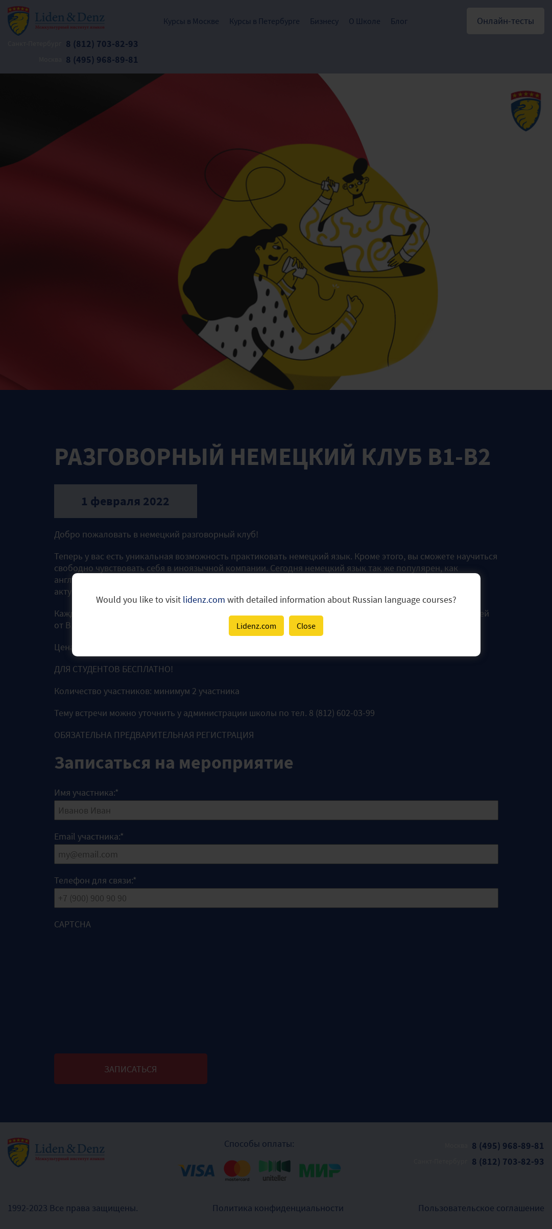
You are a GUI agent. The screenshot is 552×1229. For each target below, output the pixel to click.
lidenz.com (204, 599)
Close (306, 626)
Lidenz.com (256, 626)
